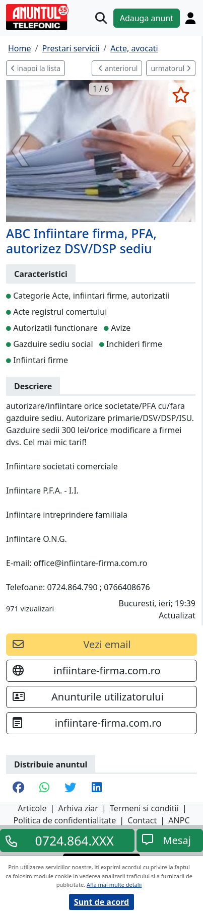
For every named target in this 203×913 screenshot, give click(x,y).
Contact (142, 820)
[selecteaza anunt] (180, 95)
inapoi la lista (35, 68)
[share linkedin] (96, 788)
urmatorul (171, 68)
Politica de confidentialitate (64, 820)
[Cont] (190, 18)
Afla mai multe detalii (114, 884)
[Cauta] (101, 18)
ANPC (178, 820)
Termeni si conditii (144, 808)
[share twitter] (70, 788)
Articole (32, 808)
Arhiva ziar (78, 808)
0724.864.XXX (74, 840)
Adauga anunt (146, 18)
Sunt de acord (101, 901)
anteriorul (118, 68)
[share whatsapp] (44, 788)
